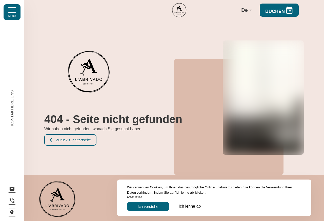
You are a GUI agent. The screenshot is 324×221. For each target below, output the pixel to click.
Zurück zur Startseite (70, 140)
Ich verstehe (148, 206)
